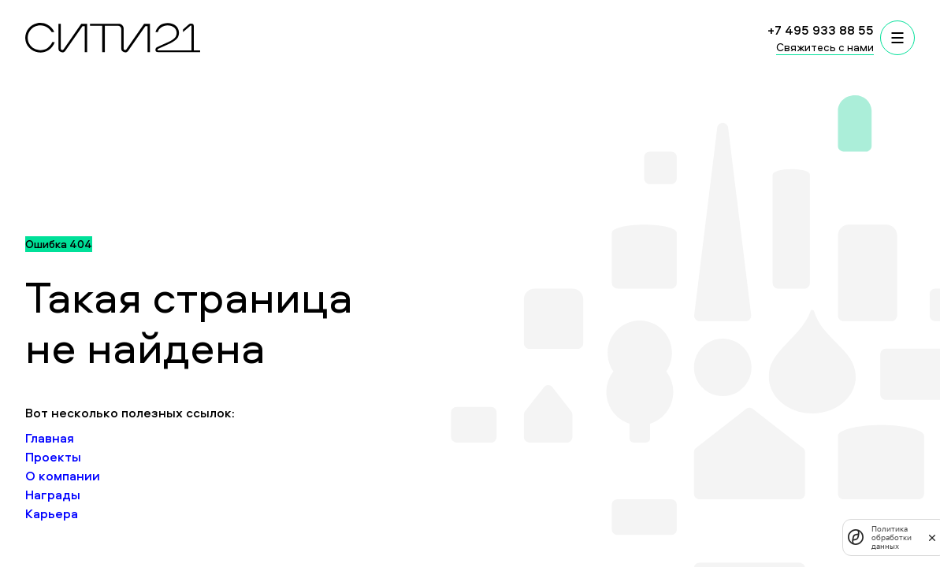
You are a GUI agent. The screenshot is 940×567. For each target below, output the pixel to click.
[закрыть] (932, 537)
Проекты (53, 456)
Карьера (51, 513)
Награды (52, 494)
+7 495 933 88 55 (820, 30)
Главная (49, 438)
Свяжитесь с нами (825, 46)
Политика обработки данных (891, 537)
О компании (62, 475)
